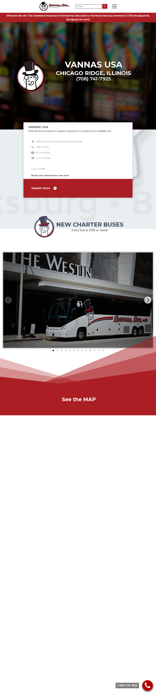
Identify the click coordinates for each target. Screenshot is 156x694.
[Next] (147, 300)
